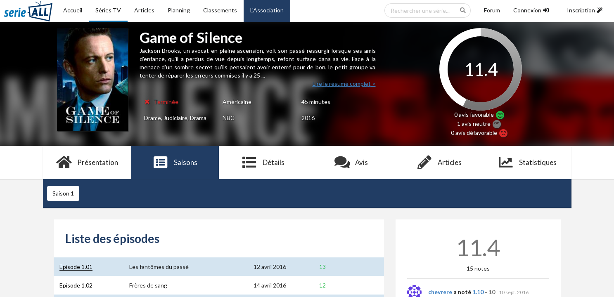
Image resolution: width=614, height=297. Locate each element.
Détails (263, 163)
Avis (351, 163)
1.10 (478, 291)
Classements (220, 10)
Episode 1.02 (75, 285)
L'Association (267, 10)
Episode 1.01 (75, 266)
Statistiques (527, 163)
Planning (179, 10)
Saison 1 (63, 193)
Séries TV (108, 10)
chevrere (440, 291)
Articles (144, 10)
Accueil (72, 10)
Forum (492, 10)
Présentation (87, 163)
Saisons (174, 163)
